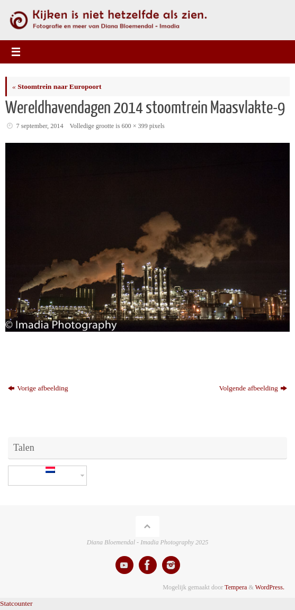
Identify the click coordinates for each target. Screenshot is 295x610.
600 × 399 (134, 126)
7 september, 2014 (40, 126)
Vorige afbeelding (38, 388)
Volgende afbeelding (253, 388)
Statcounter (16, 603)
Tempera (236, 587)
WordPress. (269, 587)
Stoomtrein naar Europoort (56, 86)
